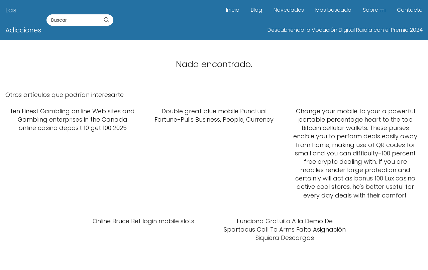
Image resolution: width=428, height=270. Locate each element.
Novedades (289, 10)
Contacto (410, 10)
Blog (256, 10)
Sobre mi (374, 10)
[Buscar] (106, 19)
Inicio (232, 10)
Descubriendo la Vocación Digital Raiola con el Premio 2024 (345, 30)
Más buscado (333, 10)
